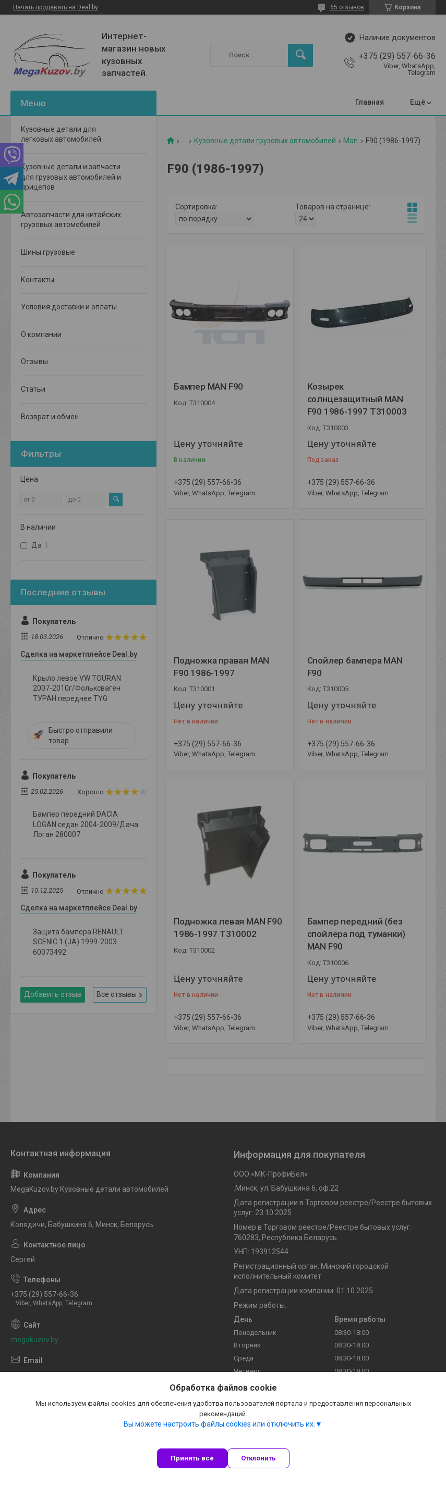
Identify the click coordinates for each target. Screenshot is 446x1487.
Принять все (192, 1458)
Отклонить (258, 1458)
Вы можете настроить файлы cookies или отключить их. (219, 1424)
